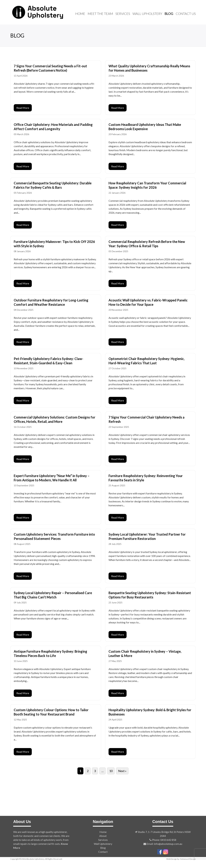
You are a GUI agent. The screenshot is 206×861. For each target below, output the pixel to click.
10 (111, 771)
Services (122, 14)
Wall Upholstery (147, 14)
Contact (103, 851)
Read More (22, 107)
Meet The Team (100, 14)
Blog (169, 14)
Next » (122, 771)
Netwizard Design (188, 859)
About (103, 835)
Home (80, 14)
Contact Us (186, 14)
